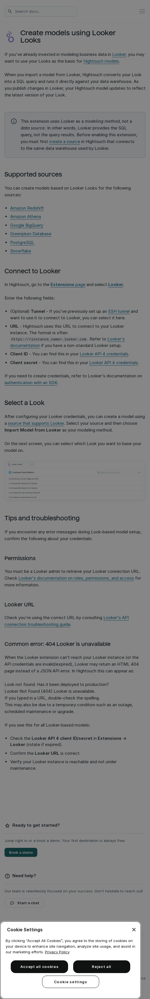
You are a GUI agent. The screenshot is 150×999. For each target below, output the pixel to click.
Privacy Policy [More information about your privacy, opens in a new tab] (57, 952)
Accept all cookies (39, 966)
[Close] (134, 929)
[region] (70, 960)
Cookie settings (70, 982)
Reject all (101, 966)
